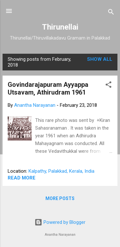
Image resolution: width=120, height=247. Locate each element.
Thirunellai (60, 27)
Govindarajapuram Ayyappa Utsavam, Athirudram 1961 (48, 88)
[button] (108, 86)
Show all (99, 59)
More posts (60, 198)
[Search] (111, 13)
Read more (22, 178)
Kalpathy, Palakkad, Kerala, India (61, 171)
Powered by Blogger (60, 222)
